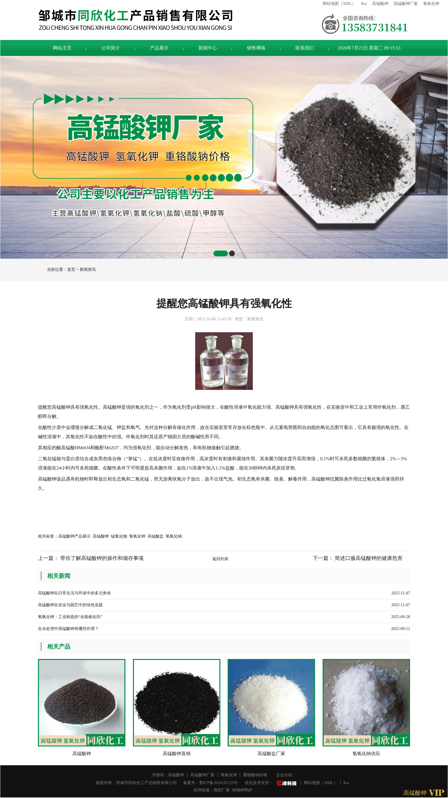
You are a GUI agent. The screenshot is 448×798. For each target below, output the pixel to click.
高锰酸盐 (155, 536)
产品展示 (159, 47)
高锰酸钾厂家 (406, 3)
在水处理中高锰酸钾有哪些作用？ (68, 629)
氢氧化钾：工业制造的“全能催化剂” (70, 617)
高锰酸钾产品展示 (74, 536)
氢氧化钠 (174, 536)
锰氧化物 (119, 536)
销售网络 (256, 47)
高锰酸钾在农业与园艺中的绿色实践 (70, 605)
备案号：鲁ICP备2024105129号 (210, 783)
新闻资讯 (88, 269)
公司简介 (110, 47)
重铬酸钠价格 (255, 775)
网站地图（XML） (339, 3)
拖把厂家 (222, 790)
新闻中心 (207, 47)
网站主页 (62, 47)
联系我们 (304, 47)
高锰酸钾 (380, 3)
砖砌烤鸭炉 (242, 790)
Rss (364, 3)
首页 (71, 269)
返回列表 (220, 559)
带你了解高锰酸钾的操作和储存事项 (102, 558)
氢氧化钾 (431, 3)
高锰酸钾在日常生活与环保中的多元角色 (74, 593)
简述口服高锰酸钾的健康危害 (369, 558)
